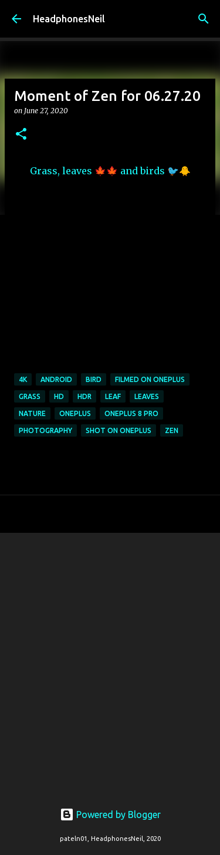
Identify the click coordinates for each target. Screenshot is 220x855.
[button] (21, 135)
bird (93, 379)
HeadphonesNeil (69, 18)
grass (29, 396)
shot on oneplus (118, 430)
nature (32, 413)
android (56, 379)
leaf (113, 396)
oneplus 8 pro (131, 413)
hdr (84, 396)
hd (59, 396)
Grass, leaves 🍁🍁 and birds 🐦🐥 (110, 171)
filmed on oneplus (150, 379)
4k (23, 379)
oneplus (75, 413)
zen (171, 430)
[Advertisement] (110, 660)
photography (45, 430)
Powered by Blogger (110, 814)
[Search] (204, 19)
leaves (146, 396)
